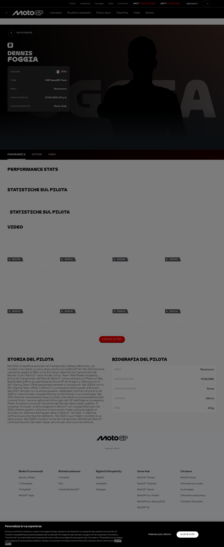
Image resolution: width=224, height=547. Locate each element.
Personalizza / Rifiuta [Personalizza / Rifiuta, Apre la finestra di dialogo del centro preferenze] (159, 534)
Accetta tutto (187, 534)
